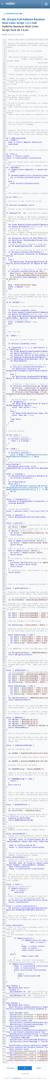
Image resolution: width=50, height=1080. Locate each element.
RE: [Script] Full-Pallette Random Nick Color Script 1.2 (23, 21)
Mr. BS (4, 34)
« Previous (10, 1068)
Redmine (17, 1078)
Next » (39, 1068)
